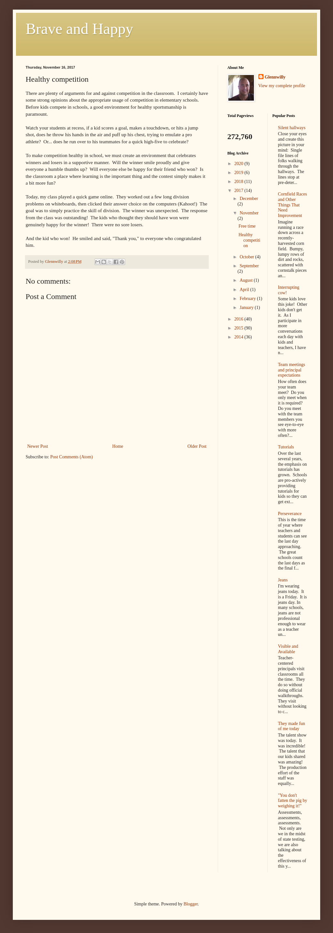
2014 (239, 337)
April (245, 289)
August (247, 280)
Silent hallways (291, 127)
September (249, 265)
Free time (247, 226)
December (249, 198)
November (249, 213)
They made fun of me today (291, 726)
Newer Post (37, 446)
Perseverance (290, 513)
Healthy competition (249, 240)
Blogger (190, 904)
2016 (239, 319)
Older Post (197, 446)
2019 (239, 172)
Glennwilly (275, 77)
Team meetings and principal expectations (291, 370)
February (248, 298)
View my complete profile (281, 85)
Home (117, 446)
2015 (239, 328)
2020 (239, 163)
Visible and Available (288, 649)
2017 (239, 190)
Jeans (283, 580)
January (247, 307)
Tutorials (286, 447)
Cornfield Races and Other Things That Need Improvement (292, 205)
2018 (239, 181)
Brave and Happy (79, 28)
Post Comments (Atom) (71, 456)
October (247, 256)
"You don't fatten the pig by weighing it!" (292, 801)
